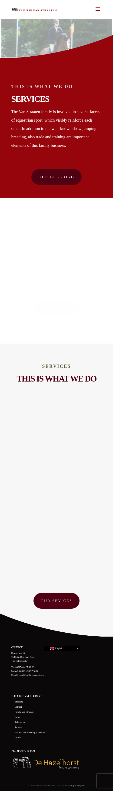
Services (19, 727)
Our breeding (57, 177)
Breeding (19, 701)
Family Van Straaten (24, 712)
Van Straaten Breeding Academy (30, 732)
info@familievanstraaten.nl (31, 675)
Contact (18, 707)
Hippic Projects (77, 785)
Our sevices (56, 601)
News (17, 717)
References (20, 722)
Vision (18, 737)
